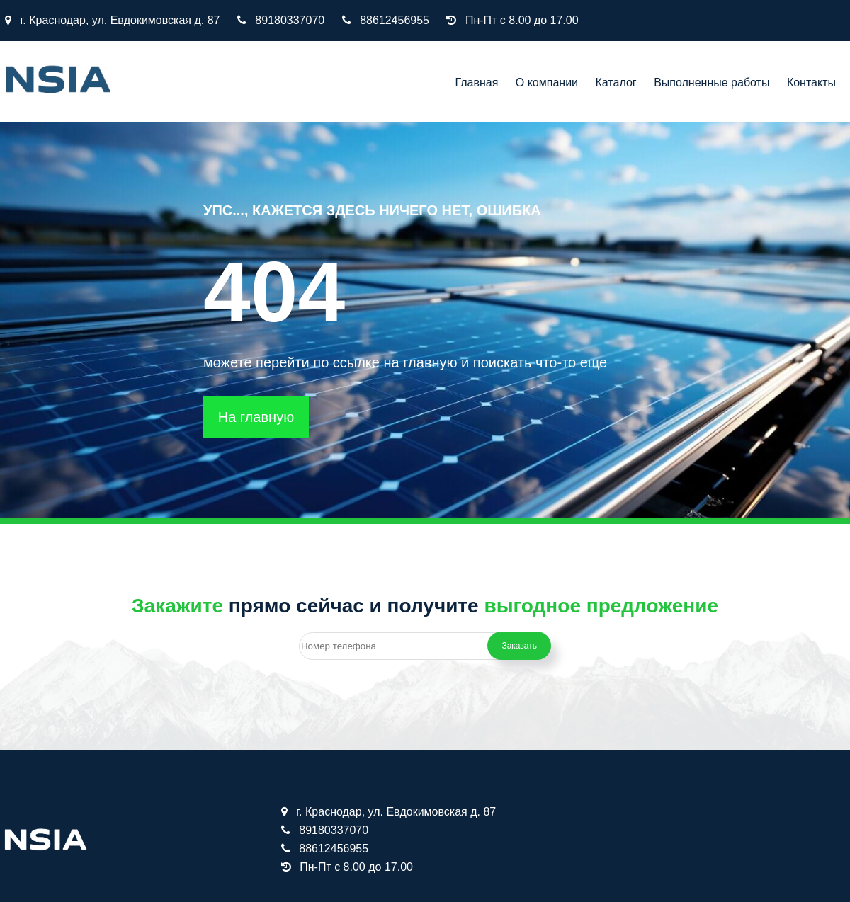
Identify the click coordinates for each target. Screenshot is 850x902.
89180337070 (289, 20)
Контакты (811, 82)
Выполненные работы (711, 82)
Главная (476, 82)
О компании (547, 82)
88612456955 (394, 20)
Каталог (616, 82)
